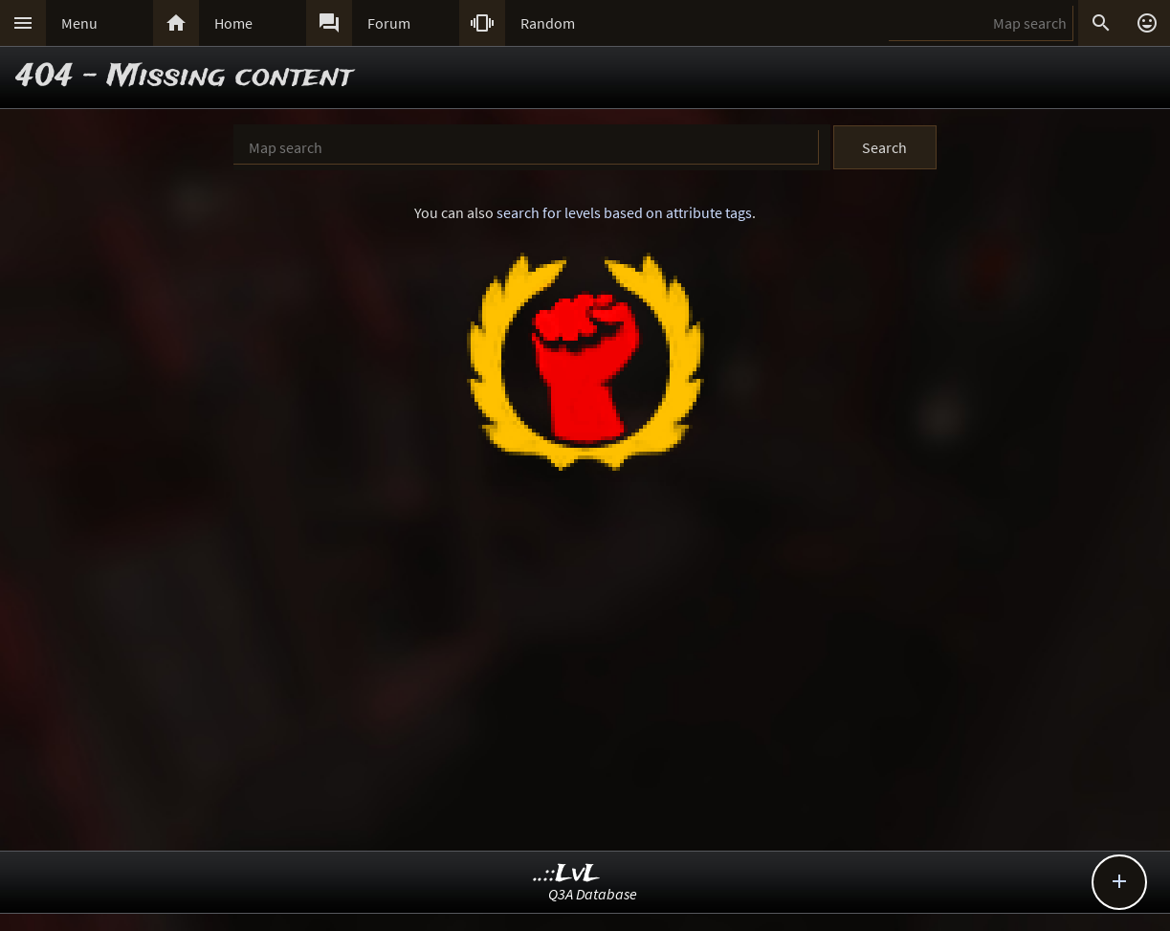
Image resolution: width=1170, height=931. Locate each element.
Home (233, 23)
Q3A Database (592, 893)
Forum (388, 23)
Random (547, 23)
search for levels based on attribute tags (624, 212)
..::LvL (567, 874)
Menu (79, 23)
